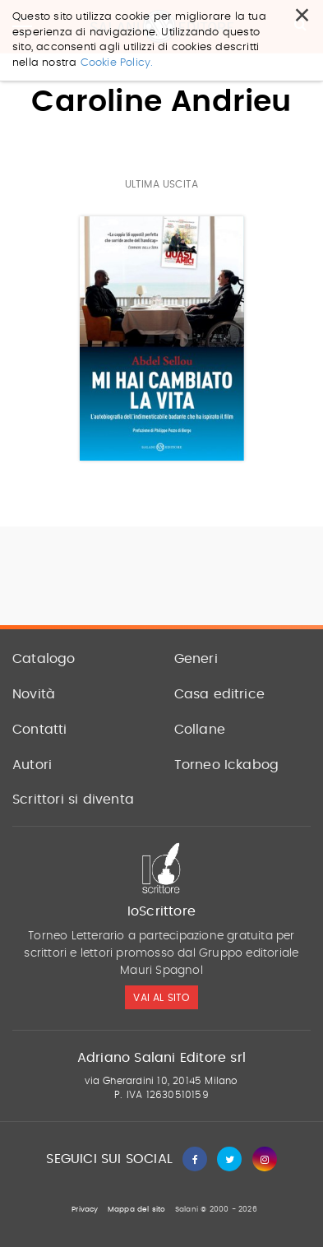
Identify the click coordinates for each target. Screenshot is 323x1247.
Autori (32, 765)
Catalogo (44, 658)
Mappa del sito (137, 1209)
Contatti (39, 729)
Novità (33, 694)
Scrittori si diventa (73, 799)
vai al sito (161, 998)
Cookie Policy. (117, 63)
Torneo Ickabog (226, 765)
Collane (199, 729)
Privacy (85, 1209)
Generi (196, 658)
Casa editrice (219, 694)
